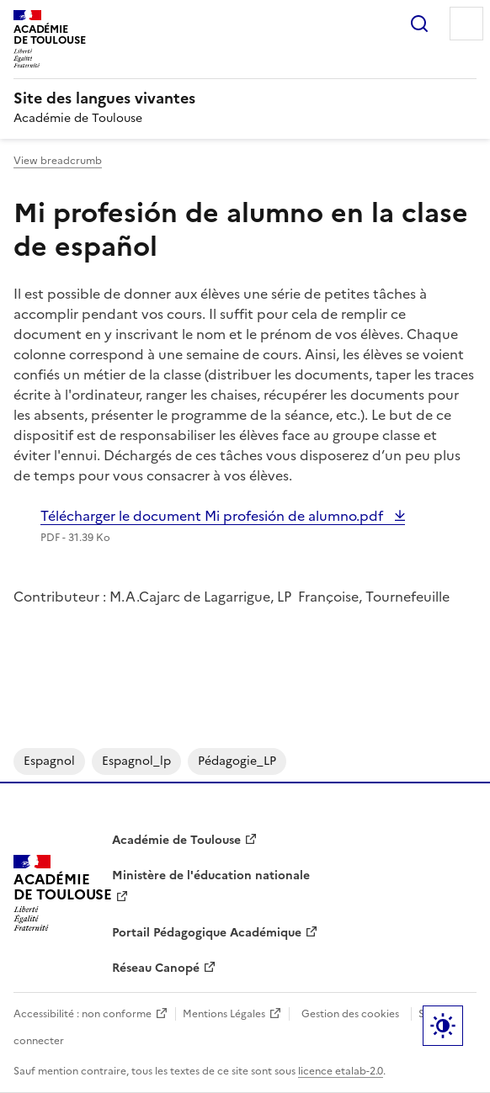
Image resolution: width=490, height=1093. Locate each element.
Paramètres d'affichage (443, 1025)
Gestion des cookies (350, 1013)
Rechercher (419, 23)
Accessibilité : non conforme (82, 1013)
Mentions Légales (224, 1013)
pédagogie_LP (237, 761)
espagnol (49, 761)
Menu (466, 23)
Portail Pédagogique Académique (206, 933)
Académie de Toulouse (176, 840)
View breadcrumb (57, 160)
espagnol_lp (136, 761)
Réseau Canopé (156, 968)
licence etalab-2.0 (340, 1071)
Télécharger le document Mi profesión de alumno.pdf (213, 516)
